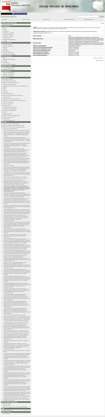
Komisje (5, 29)
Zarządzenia (6, 62)
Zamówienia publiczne (8, 93)
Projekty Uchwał (7, 37)
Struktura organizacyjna (9, 72)
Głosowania (6, 31)
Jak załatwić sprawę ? (8, 79)
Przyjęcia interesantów (8, 74)
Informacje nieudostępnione (10, 108)
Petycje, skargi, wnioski (8, 117)
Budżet (4, 89)
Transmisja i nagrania (8, 36)
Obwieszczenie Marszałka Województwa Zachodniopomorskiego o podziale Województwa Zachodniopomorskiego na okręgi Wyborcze (16, 150)
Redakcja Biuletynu (7, 410)
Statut (4, 57)
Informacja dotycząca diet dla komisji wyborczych (16, 322)
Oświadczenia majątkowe (9, 54)
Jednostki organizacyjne (9, 67)
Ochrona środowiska (8, 103)
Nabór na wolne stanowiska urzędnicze (12, 95)
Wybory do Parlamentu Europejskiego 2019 (14, 127)
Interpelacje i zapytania (8, 33)
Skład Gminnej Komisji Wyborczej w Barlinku (15, 177)
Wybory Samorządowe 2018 (10, 128)
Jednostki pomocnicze (8, 69)
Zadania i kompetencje (8, 52)
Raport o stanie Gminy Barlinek (10, 82)
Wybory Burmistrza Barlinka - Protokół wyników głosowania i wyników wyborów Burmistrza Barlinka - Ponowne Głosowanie (17, 399)
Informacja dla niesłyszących (21, 13)
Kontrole (5, 90)
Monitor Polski (6, 405)
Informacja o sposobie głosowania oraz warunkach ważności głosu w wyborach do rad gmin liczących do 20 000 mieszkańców (17, 207)
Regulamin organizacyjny (9, 59)
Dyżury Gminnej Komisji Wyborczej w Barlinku (15, 178)
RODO (4, 112)
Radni (4, 28)
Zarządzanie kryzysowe (9, 120)
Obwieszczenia (6, 97)
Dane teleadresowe (8, 24)
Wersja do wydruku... (98, 58)
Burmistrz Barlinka (7, 44)
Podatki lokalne (6, 105)
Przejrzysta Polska (7, 113)
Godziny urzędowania (8, 76)
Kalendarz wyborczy (9, 165)
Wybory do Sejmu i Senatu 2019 (11, 123)
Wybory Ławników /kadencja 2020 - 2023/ (13, 125)
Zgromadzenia (6, 118)
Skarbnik (5, 49)
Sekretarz (5, 47)
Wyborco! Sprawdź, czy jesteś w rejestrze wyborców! (17, 130)
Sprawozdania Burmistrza (9, 81)
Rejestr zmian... (100, 60)
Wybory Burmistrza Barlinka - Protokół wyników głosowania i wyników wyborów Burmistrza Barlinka (17, 331)
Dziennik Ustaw (7, 403)
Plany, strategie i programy (9, 64)
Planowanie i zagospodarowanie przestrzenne (14, 100)
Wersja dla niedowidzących (6, 13)
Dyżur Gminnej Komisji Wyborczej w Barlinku (15, 315)
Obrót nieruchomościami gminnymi (11, 98)
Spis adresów (6, 413)
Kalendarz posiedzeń (8, 34)
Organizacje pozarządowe (9, 84)
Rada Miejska (6, 51)
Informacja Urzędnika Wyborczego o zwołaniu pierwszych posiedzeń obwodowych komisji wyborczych (15, 236)
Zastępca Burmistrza (8, 46)
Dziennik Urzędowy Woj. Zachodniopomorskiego (15, 407)
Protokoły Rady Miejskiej (9, 39)
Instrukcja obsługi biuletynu (9, 110)
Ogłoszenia (5, 92)
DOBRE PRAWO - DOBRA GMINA (11, 115)
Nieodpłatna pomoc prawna (10, 107)
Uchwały (5, 41)
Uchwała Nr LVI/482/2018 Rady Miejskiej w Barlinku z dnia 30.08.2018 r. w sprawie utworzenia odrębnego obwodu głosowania (17, 174)
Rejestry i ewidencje (8, 102)
